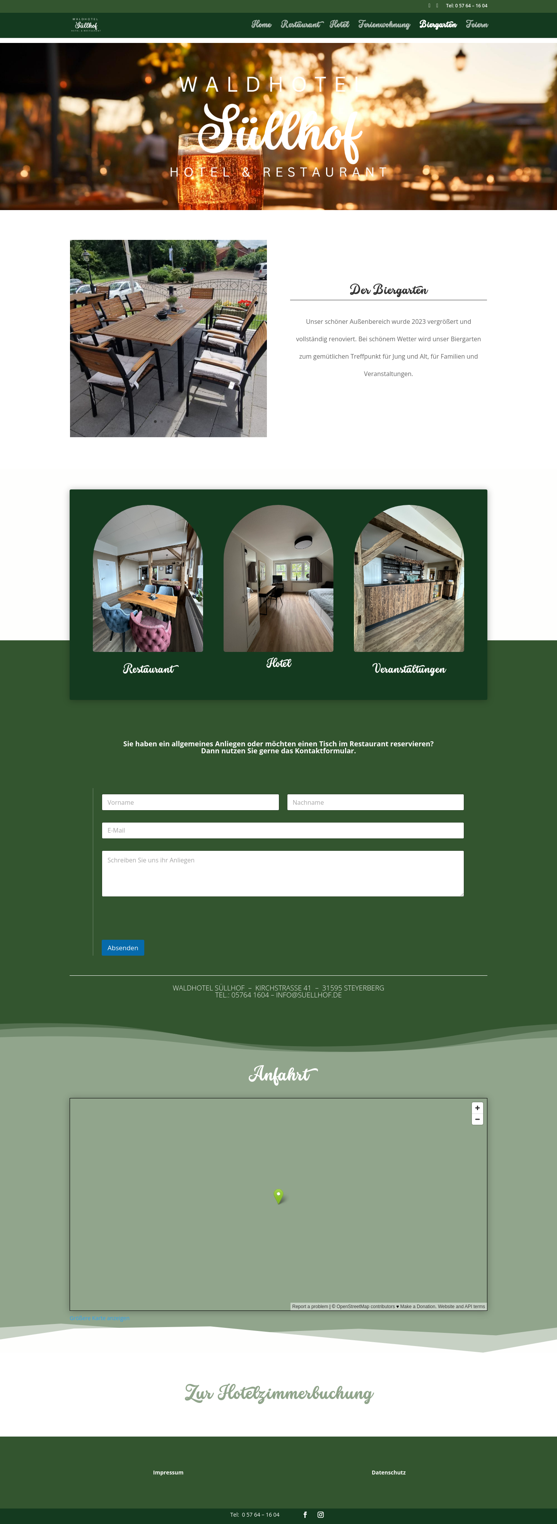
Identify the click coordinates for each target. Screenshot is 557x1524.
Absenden (123, 947)
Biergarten (438, 26)
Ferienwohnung (384, 26)
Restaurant (300, 26)
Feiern (476, 26)
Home (261, 26)
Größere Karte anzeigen (100, 1318)
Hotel (339, 26)
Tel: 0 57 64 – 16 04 (466, 6)
